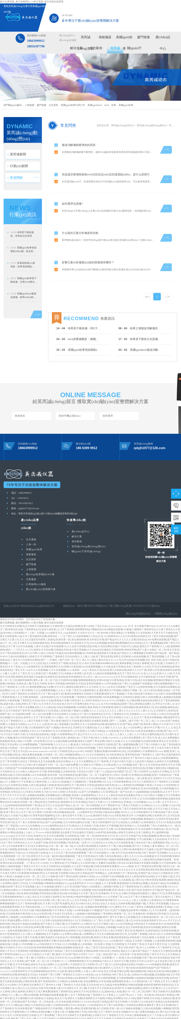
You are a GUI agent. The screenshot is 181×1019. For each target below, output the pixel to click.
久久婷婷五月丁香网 (57, 645)
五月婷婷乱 (105, 956)
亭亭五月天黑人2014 (166, 685)
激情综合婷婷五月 (140, 617)
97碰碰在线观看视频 (118, 841)
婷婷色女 (52, 658)
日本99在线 (128, 641)
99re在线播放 (146, 837)
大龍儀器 (31, 561)
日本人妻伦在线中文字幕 (68, 797)
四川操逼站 (37, 980)
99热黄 (158, 712)
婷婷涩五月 (121, 915)
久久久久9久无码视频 (17, 780)
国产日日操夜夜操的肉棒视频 (28, 749)
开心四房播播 (72, 919)
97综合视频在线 (8, 736)
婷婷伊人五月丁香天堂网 (37, 699)
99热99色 (92, 993)
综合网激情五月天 (40, 692)
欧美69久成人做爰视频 (57, 705)
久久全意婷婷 (143, 614)
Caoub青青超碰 (80, 892)
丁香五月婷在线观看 (162, 617)
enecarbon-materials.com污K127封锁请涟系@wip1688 (56, 733)
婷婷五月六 (94, 831)
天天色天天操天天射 (14, 716)
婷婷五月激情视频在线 (126, 689)
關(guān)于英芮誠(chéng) (86, 533)
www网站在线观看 (28, 976)
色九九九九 (24, 969)
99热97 (82, 885)
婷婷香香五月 (146, 689)
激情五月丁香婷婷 (149, 628)
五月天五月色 (160, 790)
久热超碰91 (18, 858)
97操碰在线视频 (131, 990)
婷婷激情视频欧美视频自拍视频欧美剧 (57, 929)
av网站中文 (89, 905)
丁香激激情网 (94, 763)
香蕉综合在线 (15, 611)
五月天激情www (54, 915)
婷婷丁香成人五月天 (149, 1017)
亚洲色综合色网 (52, 851)
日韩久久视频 (155, 777)
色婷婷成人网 (45, 831)
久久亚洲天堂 (81, 827)
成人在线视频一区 (87, 925)
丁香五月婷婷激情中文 (102, 804)
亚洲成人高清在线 (60, 692)
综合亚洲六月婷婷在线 (114, 651)
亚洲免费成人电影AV (110, 780)
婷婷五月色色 (87, 766)
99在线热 (72, 875)
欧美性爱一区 (63, 621)
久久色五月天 (149, 648)
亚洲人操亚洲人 (50, 611)
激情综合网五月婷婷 (132, 946)
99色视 (112, 685)
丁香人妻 (28, 939)
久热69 (55, 821)
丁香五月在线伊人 (162, 878)
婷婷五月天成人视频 (44, 810)
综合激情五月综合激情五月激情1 (77, 814)
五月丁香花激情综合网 (34, 617)
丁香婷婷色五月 (32, 611)
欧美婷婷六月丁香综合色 (124, 854)
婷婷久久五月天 (69, 749)
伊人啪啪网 (12, 898)
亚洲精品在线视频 (141, 756)
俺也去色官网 (7, 1007)
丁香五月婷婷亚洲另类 (134, 790)
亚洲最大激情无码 (155, 749)
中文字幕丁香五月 (87, 875)
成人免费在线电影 (144, 993)
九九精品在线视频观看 (104, 655)
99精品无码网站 (42, 821)
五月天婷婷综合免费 (11, 607)
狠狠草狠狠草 (25, 661)
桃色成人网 (25, 665)
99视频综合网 (144, 797)
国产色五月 (106, 892)
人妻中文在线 (41, 628)
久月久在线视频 (57, 651)
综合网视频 (137, 766)
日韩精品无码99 (62, 631)
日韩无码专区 (81, 810)
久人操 (110, 834)
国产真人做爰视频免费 (126, 726)
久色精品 (48, 980)
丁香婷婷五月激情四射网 (88, 678)
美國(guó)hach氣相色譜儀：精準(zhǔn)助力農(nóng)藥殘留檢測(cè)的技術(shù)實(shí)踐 (23, 309)
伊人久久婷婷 (147, 929)
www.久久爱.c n (155, 783)
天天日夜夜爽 (144, 821)
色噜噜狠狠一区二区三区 (16, 837)
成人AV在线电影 (45, 868)
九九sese (87, 797)
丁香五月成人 (102, 607)
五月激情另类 (39, 763)
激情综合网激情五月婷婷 (77, 675)
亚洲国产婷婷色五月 (132, 770)
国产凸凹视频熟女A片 (93, 773)
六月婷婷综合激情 (133, 986)
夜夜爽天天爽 (49, 922)
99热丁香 (146, 834)
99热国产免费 (92, 733)
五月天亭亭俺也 (21, 946)
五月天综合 (174, 760)
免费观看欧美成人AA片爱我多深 (129, 963)
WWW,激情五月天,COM (74, 861)
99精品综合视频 (111, 793)
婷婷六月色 (80, 993)
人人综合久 (53, 763)
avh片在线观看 (38, 756)
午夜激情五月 (47, 712)
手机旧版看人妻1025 (54, 969)
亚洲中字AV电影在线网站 (128, 969)
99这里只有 (57, 675)
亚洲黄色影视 (88, 990)
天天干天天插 (45, 912)
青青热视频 (54, 753)
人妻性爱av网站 (71, 990)
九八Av (106, 668)
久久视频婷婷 (38, 915)
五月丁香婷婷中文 (110, 787)
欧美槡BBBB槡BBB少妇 (105, 645)
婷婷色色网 (170, 912)
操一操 (50, 837)
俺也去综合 (157, 1000)
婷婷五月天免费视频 (168, 743)
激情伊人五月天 (63, 868)
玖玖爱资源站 (116, 661)
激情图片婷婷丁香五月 (43, 841)
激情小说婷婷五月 (54, 878)
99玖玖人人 (126, 793)
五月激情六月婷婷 (41, 793)
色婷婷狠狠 (161, 780)
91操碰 (22, 760)
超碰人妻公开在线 (110, 770)
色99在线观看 (151, 770)
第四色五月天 (81, 624)
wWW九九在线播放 (29, 807)
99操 (149, 790)
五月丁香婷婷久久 (161, 763)
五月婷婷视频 (166, 770)
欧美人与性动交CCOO (85, 726)
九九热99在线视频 (150, 990)
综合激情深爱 (148, 722)
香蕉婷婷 (170, 922)
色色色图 (5, 909)
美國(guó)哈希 (126, 105)
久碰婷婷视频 (13, 848)
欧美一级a (84, 929)
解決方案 (76, 48)
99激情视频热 (92, 895)
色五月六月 (61, 980)
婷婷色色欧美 (72, 1017)
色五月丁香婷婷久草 (142, 729)
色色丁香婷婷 (133, 648)
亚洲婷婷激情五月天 (129, 810)
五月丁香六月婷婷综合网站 (92, 1003)
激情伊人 (108, 949)
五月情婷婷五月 (100, 736)
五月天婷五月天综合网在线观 (89, 760)
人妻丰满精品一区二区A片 (164, 827)
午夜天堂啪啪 (79, 631)
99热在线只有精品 (164, 976)
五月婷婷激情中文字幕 (145, 793)
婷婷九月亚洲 (155, 651)
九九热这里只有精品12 (144, 743)
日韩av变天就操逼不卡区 (39, 746)
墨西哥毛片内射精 (91, 793)
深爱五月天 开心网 (76, 969)
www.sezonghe (7, 817)
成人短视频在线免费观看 (93, 888)
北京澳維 (31, 521)
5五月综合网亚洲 (59, 898)
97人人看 (13, 976)
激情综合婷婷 (147, 858)
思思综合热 (139, 749)
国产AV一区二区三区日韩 (100, 1007)
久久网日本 (125, 831)
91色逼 (14, 925)
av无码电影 (18, 614)
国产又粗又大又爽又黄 (52, 905)
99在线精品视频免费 (41, 800)
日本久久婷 (37, 949)
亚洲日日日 (46, 722)
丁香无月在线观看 (72, 932)
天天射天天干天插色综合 (164, 614)
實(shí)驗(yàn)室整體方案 (40, 571)
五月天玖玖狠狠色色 (126, 658)
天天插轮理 (56, 607)
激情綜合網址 (10, 871)
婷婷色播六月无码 (27, 831)
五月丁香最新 (52, 719)
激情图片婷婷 (111, 868)
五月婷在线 (164, 1013)
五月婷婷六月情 (89, 807)
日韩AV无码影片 (122, 756)
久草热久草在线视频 (157, 885)
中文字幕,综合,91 (128, 712)
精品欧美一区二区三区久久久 (164, 898)
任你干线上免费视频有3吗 (154, 824)
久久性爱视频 (36, 865)
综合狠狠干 (147, 810)
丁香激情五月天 (120, 695)
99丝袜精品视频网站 (73, 790)
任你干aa (151, 942)
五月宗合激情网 (54, 817)
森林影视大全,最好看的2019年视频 (103, 672)
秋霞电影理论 (37, 854)
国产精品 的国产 (131, 705)
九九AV (24, 621)
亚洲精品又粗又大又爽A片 (92, 783)
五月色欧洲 (51, 854)
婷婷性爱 (39, 909)
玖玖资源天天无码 (72, 729)
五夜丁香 (147, 939)
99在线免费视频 (110, 678)
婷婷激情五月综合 (75, 665)
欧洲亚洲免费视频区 (118, 624)
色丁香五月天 (149, 719)
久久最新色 (52, 858)
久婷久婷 (33, 766)
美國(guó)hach (94, 105)
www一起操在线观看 (11, 912)
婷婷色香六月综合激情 (142, 919)
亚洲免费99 (51, 1003)
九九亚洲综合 (154, 881)
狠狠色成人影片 (162, 810)
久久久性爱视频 (39, 651)
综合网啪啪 (118, 858)
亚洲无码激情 (93, 665)
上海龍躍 (29, 105)
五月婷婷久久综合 (43, 939)
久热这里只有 (164, 942)
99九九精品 (132, 628)
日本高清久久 (73, 773)
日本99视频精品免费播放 (122, 821)
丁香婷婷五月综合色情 (65, 638)
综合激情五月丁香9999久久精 (133, 739)
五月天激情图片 (21, 980)
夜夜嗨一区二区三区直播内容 (130, 895)
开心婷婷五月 (146, 868)
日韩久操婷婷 (18, 973)
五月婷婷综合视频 (67, 661)
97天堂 (121, 628)
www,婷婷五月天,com (56, 614)
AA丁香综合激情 (78, 831)
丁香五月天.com (21, 651)
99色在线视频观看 (66, 689)
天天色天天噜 (163, 658)
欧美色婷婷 (95, 878)
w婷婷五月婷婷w (126, 814)
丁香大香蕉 (55, 702)
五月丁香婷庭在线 (80, 976)
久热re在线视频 (133, 939)
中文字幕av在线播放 (32, 851)
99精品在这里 (153, 953)
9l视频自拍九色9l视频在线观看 (106, 611)
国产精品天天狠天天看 (15, 709)
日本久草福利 (7, 902)
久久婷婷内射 (87, 844)
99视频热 (24, 712)
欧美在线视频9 (146, 712)
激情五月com (30, 912)
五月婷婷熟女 (71, 817)
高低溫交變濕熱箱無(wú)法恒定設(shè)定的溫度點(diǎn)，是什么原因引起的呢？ (113, 168)
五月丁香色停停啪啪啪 (149, 699)
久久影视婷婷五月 (33, 648)
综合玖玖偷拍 (12, 783)
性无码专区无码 (95, 621)
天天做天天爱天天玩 (155, 925)
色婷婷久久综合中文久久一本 (83, 614)
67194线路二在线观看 (100, 939)
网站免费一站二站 (30, 695)
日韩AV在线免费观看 (169, 675)
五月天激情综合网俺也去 (166, 668)
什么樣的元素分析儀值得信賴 (82, 220)
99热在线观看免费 (101, 871)
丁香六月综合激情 (96, 834)
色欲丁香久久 (124, 665)
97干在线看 (25, 763)
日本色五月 (61, 939)
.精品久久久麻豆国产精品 (133, 932)
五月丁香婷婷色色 (128, 868)
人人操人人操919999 (92, 953)
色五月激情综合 (39, 827)
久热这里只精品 (156, 865)
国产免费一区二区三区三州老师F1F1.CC (47, 942)
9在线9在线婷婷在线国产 (142, 949)
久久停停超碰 (109, 665)
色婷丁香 (137, 746)
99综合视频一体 (92, 1013)
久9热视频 (71, 925)
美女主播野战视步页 (153, 716)
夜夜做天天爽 (61, 682)
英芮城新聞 (16, 167)
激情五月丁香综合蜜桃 (55, 770)
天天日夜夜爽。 (160, 892)
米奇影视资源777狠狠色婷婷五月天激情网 (40, 990)
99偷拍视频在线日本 (91, 949)
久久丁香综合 (57, 959)
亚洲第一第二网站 (29, 783)
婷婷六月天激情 (19, 966)
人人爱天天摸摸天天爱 (36, 702)
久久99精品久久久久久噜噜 (153, 787)
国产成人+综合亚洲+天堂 (122, 936)
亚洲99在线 (102, 661)
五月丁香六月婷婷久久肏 (152, 726)
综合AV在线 (47, 682)
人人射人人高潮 (137, 881)
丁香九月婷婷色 (158, 807)
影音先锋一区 (54, 756)
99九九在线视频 (98, 624)
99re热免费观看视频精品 (98, 790)
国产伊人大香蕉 (140, 827)
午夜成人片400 (152, 766)
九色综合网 (110, 837)
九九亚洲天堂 (38, 655)
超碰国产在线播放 (142, 665)
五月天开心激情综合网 (66, 668)
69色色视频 (89, 729)
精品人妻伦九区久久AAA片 (106, 641)
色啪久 (16, 936)
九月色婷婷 (25, 871)
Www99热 (38, 925)
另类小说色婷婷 (53, 902)
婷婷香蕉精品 (121, 919)
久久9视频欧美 (77, 763)
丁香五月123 (132, 668)
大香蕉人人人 (113, 976)
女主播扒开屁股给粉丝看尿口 (134, 875)
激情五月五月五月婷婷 (99, 1000)
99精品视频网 (149, 817)
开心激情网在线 (159, 814)
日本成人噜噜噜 (140, 645)
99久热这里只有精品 (98, 983)
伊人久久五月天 (166, 969)
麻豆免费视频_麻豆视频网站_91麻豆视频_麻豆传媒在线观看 (31, 1)
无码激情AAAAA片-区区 (142, 695)
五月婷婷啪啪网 (124, 959)
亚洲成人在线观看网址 (83, 777)
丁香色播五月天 (54, 655)
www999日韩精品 (123, 905)
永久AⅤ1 (32, 760)
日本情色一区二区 (52, 736)
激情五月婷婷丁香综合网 (91, 722)
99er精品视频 (147, 956)
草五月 (74, 885)
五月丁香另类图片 (9, 743)
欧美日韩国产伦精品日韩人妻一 (53, 1013)
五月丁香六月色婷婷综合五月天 (93, 695)
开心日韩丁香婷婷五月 (18, 675)
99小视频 (94, 892)
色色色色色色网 (148, 682)
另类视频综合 (52, 777)
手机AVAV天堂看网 (133, 1013)
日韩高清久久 (77, 682)
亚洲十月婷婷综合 (161, 756)
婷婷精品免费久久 (144, 685)
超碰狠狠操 (143, 773)
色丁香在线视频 (155, 638)
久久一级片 (174, 807)
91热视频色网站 (71, 736)
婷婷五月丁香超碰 (114, 675)
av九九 (173, 824)
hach (106, 105)
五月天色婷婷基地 (123, 824)
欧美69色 (62, 875)
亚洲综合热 (163, 817)
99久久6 (106, 763)
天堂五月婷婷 (39, 665)
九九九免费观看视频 (44, 672)
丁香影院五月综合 (29, 682)
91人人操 (164, 628)
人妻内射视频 (123, 729)
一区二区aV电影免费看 (65, 746)
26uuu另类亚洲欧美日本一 (122, 797)
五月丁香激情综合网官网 (148, 848)
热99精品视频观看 (64, 837)
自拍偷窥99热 (162, 956)
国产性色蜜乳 (62, 885)
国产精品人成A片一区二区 (75, 787)
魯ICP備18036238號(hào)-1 (91, 587)
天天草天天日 (49, 685)
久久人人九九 (96, 692)
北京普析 (53, 105)
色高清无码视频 (57, 824)
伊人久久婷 (24, 915)
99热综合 (129, 760)
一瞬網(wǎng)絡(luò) (166, 595)
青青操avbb (71, 959)
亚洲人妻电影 (68, 719)
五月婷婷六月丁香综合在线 (135, 1003)
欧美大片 (161, 905)
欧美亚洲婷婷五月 (75, 658)
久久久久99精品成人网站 (16, 986)
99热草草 (100, 814)
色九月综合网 (10, 892)
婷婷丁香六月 (10, 790)
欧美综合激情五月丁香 (67, 766)
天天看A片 (48, 885)
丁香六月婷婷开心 (141, 753)
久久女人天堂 (63, 672)
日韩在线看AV (162, 868)
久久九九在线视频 (130, 722)
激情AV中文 (158, 875)
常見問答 (15, 191)
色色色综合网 (161, 959)
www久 (44, 807)
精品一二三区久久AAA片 (19, 631)
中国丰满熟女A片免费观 (122, 614)
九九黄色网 (158, 922)
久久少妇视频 (124, 746)
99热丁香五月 (119, 956)
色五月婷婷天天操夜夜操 (36, 607)
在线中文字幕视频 (108, 807)
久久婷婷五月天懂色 (89, 746)
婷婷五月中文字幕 (170, 746)
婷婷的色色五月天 (104, 817)
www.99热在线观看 (49, 814)
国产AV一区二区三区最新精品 (161, 1007)
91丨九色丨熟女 (99, 936)
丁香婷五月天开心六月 (33, 848)
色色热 (61, 658)
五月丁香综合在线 (20, 949)
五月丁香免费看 (45, 997)
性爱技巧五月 (124, 753)
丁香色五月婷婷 (114, 760)
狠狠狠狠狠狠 (52, 749)
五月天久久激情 (169, 963)
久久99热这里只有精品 (113, 648)
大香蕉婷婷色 (22, 841)
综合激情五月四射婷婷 (111, 631)
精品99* (82, 739)
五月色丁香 (77, 1013)
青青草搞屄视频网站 (43, 797)
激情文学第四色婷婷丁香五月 (28, 719)
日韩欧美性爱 (30, 963)
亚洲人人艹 (30, 1013)
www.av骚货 (127, 848)
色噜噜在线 (73, 949)
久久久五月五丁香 (58, 834)
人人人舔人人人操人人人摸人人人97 (122, 716)
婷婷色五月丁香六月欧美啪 (108, 986)
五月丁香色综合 (14, 1017)
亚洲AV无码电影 (56, 665)
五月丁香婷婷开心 (13, 702)
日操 (96, 848)
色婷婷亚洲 (173, 905)
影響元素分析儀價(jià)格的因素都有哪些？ (90, 245)
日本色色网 (105, 963)
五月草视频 (114, 1003)
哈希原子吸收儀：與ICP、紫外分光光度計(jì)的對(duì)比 (96, 323)
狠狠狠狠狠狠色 (87, 661)
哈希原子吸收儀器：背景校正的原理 (22, 247)
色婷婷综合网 (96, 705)
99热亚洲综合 (116, 736)
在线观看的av (157, 773)
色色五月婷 (37, 969)
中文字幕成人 (72, 844)
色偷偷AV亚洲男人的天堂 (77, 655)
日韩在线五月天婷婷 (144, 905)
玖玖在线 (154, 980)
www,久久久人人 (35, 705)
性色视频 (139, 641)
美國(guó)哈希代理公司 (73, 105)
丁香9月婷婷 (25, 672)
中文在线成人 (122, 804)
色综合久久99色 (104, 824)
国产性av (126, 976)
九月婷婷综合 (115, 783)
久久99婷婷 (87, 1017)
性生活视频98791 (125, 993)
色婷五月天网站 (160, 753)
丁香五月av (77, 672)
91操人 (42, 634)
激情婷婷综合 (37, 780)
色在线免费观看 (77, 834)
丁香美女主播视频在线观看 (148, 888)
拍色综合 (141, 621)
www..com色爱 (110, 922)
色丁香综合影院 (104, 638)
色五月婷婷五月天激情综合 (82, 709)
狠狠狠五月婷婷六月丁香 (102, 827)
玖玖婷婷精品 (164, 648)
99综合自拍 (140, 902)
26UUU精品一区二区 (62, 699)
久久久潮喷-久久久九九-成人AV (114, 709)
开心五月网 (31, 634)
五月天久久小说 (87, 749)
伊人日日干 (122, 817)
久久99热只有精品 (95, 712)
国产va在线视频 (53, 804)
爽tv (66, 976)
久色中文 (87, 645)
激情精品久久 (150, 800)
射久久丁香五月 (21, 655)
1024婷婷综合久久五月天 (117, 617)
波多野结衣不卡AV (82, 865)
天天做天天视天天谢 (120, 743)
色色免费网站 (90, 963)
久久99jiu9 (92, 631)
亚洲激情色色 (70, 756)
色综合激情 (156, 672)
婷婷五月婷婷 (105, 726)
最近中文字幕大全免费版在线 (24, 689)
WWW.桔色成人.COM (81, 986)
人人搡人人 (6, 655)
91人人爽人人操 (86, 638)
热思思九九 (73, 888)
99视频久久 (145, 892)
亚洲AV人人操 (164, 655)
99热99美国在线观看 (155, 861)
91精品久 (66, 851)
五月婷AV (47, 773)
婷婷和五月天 (25, 953)
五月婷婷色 (118, 925)
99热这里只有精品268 (154, 983)
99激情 (127, 611)
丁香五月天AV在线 (38, 844)
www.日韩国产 (102, 858)
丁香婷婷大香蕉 (57, 739)
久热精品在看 (167, 980)
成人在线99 (133, 956)
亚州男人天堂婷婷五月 (73, 946)
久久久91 (86, 736)
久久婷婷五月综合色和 (78, 909)
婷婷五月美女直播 (103, 919)
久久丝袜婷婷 (168, 766)
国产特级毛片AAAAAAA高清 (84, 770)
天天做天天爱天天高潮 (25, 919)
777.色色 (152, 932)
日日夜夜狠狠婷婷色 (11, 878)
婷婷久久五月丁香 (136, 651)
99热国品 (72, 739)
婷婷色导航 (130, 631)
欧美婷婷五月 (154, 902)
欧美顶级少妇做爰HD (35, 658)
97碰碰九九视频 (79, 692)
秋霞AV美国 (104, 925)
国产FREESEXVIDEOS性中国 (69, 800)
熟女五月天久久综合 (49, 787)
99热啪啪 (94, 787)
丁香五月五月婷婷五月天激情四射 (73, 997)
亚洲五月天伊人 (130, 780)
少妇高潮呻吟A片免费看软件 (142, 733)
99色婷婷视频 (81, 878)
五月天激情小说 (163, 858)
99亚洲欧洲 (12, 1000)
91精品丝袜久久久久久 (18, 800)
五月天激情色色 (146, 658)
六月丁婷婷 (153, 963)
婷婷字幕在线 (63, 841)
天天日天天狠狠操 (104, 915)
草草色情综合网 (47, 875)
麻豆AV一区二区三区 (55, 949)
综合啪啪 (171, 865)
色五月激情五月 (142, 1010)
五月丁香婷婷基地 (97, 881)
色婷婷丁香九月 (166, 793)
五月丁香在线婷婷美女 (12, 634)
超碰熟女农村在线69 (106, 766)
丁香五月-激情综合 (92, 922)
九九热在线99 (159, 821)
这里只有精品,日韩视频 (103, 909)
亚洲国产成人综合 (147, 854)
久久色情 (13, 797)
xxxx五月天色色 (78, 881)
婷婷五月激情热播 (9, 682)
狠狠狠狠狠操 (37, 1003)
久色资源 (159, 919)
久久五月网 (21, 678)
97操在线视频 (124, 827)
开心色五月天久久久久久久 (87, 716)
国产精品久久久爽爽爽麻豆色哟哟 (135, 634)
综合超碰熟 (161, 689)
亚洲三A (174, 733)
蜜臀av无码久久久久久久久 (29, 902)
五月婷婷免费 (123, 885)
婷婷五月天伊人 (64, 810)
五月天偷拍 (171, 936)
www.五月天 (101, 685)
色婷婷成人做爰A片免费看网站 (55, 716)
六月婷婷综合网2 (60, 986)
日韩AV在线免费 (149, 678)
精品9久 (76, 807)
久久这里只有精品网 (82, 848)
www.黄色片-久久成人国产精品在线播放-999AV (80, 1010)
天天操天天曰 (59, 895)
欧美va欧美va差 (53, 729)
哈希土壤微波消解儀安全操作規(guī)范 (147, 323)
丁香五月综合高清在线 (103, 929)
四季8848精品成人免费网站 (79, 915)
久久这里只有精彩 (76, 628)
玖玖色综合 (17, 699)
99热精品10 (12, 665)
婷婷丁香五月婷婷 (155, 973)
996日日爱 (75, 922)
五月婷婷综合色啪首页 (124, 1000)
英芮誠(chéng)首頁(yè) (86, 48)
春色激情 (13, 760)
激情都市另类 (100, 797)
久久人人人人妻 (20, 1003)
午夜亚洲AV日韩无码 (22, 909)
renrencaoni (91, 800)
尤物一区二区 (87, 817)
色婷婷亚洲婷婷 (151, 966)
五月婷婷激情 (106, 689)
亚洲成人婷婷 (10, 712)
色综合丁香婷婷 (28, 743)
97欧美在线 (73, 824)
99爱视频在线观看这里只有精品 (45, 932)
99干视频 (15, 851)
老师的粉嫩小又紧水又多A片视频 (55, 993)
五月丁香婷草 (101, 743)
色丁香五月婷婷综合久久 (16, 824)
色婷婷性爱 (87, 919)
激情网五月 (67, 624)
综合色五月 (63, 685)
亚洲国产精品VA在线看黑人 (88, 868)
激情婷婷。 (35, 678)
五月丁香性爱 (7, 810)
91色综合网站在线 (107, 628)
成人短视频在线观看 (33, 777)
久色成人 (155, 739)
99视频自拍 (172, 749)
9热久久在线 (100, 719)
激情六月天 (61, 936)
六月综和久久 (76, 898)
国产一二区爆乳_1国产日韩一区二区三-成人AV (66, 641)
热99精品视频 (169, 953)
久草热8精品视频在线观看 (21, 739)
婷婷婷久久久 (79, 983)
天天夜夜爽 (98, 675)
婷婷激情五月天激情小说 (145, 831)
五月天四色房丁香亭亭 (18, 692)
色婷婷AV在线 (86, 858)
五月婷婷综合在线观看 (58, 848)
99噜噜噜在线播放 (53, 865)
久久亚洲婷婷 (20, 932)
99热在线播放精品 (61, 793)
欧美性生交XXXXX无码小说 (21, 881)
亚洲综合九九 (96, 973)
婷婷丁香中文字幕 (112, 898)
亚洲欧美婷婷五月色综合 (51, 919)
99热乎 (165, 848)
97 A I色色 (118, 939)
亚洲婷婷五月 (140, 912)
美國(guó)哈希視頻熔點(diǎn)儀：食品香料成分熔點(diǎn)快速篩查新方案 (23, 263)
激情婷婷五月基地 (106, 634)
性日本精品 (136, 624)
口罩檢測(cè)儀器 (36, 566)
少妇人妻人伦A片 (59, 881)
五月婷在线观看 (21, 756)
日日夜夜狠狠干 (37, 709)
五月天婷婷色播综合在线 (76, 804)
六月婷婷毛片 (7, 753)
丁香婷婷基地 (7, 678)
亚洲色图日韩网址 (63, 760)
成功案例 (95, 48)
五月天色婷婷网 (163, 837)
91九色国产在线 (39, 824)
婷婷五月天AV (38, 837)
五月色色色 (32, 716)
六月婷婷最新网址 (121, 763)
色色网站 (5, 672)
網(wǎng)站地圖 (67, 40)
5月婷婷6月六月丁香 (96, 946)
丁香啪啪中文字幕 (81, 851)
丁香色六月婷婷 (129, 787)
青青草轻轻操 (132, 736)
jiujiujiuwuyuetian (105, 749)
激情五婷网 (74, 953)
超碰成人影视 (46, 766)
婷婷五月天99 (81, 973)
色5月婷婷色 (89, 634)
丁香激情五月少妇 (70, 956)
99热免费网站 (120, 966)
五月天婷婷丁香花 (134, 925)
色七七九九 (149, 655)
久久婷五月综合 (165, 695)
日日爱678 (170, 716)
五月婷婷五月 (88, 821)
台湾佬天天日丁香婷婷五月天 (107, 997)
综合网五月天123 (79, 705)
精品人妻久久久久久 (128, 837)
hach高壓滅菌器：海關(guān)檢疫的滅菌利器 (89, 334)
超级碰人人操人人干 (27, 814)
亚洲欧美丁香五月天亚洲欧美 (159, 986)
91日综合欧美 (28, 929)
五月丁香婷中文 (106, 993)
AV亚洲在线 (17, 1010)
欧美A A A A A (60, 831)
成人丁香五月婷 (84, 719)
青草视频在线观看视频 (51, 976)
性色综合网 (63, 922)
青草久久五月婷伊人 (90, 668)
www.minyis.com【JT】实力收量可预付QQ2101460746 (138, 607)
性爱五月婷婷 (33, 773)
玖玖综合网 (43, 881)
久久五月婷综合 (151, 746)
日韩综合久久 (18, 773)
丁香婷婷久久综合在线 (73, 966)
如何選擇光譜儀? (74, 194)
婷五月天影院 (10, 821)
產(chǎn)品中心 (67, 35)
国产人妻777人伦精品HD (102, 753)
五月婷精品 (84, 902)
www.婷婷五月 (45, 760)
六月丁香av (170, 638)
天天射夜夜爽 (66, 678)
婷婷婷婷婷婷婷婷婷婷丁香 (22, 787)
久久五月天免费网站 (82, 743)
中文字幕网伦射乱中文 (82, 685)
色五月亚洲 (156, 645)
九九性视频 (129, 898)
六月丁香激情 (66, 611)
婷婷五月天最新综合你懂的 (102, 861)
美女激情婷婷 (78, 621)
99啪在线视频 (135, 966)
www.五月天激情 (30, 936)
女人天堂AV (21, 668)
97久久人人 (167, 709)
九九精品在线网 (71, 607)
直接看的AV (157, 1003)
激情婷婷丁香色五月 (89, 959)
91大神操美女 (165, 854)
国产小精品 (125, 922)
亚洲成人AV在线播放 (135, 783)
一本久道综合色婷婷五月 (31, 729)
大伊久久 (34, 712)
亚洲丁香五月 (10, 793)
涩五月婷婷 (115, 699)
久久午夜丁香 (47, 936)
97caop (67, 865)
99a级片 (120, 909)
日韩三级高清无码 (83, 699)
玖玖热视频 (27, 628)
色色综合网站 (63, 743)
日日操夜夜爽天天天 (19, 827)
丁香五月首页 (83, 837)
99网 (164, 699)
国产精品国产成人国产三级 (129, 1007)
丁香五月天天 (157, 936)
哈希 (113, 105)
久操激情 (112, 739)
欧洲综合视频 (140, 865)
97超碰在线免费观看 (26, 1007)
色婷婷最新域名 (41, 624)
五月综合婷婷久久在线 (64, 695)
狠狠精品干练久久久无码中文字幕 (110, 942)
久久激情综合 (57, 844)
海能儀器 (105, 37)
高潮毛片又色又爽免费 (38, 973)
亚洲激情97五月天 (108, 875)
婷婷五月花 (14, 834)
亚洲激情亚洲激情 (110, 848)
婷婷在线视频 (31, 875)
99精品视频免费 (42, 892)
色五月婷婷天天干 (157, 760)
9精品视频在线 (137, 953)
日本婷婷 (157, 797)
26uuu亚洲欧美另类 (78, 939)
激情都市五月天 (69, 783)
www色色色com (89, 956)
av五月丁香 (25, 793)
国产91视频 (119, 892)
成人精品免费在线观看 (30, 736)
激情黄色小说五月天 (126, 1017)
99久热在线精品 (161, 939)
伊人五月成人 (13, 959)
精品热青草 (132, 892)
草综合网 (55, 624)
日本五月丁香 (121, 949)
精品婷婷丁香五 (125, 685)
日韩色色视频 (172, 1003)
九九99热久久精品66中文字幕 (30, 753)
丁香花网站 (107, 895)
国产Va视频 (52, 709)
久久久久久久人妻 (63, 726)
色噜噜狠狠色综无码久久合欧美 (50, 953)
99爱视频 (65, 777)
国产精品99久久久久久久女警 (120, 621)
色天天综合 (121, 834)
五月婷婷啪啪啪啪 (67, 1003)
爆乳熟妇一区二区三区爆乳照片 (95, 756)
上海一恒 (31, 526)
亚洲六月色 (131, 661)
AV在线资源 (112, 712)
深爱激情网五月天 (53, 648)
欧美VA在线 (87, 607)
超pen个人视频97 (9, 763)
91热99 (63, 709)
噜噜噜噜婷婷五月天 (80, 942)
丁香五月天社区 (19, 733)
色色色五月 (75, 645)
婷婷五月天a (100, 699)
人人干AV (46, 888)
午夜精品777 (143, 1000)
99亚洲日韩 (45, 895)
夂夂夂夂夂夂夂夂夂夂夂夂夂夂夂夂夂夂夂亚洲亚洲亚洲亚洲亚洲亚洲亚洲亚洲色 (136, 851)
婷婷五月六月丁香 (40, 675)
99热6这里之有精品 (79, 854)
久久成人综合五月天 (33, 878)
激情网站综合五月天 (60, 807)
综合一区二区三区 (35, 858)
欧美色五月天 (163, 722)
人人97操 (18, 939)
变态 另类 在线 (153, 641)
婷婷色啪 (111, 814)
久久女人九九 (129, 699)
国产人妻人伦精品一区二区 (151, 631)
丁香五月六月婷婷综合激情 (25, 641)
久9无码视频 (25, 925)
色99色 (104, 614)
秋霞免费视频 (74, 634)
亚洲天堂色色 (166, 800)
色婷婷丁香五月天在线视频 (20, 868)
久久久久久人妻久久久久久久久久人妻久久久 (128, 692)
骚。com (76, 793)
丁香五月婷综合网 (105, 729)
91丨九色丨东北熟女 (143, 976)
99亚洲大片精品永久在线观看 (75, 871)
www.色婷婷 (124, 766)
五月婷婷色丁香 (23, 810)
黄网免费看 (125, 645)
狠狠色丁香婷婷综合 (62, 973)
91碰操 (96, 865)
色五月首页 (173, 631)
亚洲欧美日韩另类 (156, 895)
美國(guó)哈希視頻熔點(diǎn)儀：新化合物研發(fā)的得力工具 (99, 345)
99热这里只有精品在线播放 (25, 905)
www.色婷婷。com (76, 651)
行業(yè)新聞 (17, 179)
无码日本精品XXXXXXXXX (100, 682)
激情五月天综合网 (43, 631)
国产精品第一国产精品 (167, 634)
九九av (34, 895)
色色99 (173, 959)
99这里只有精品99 (56, 634)
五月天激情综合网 (167, 932)
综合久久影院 (132, 858)
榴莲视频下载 (138, 885)
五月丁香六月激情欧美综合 (29, 804)
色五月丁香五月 (125, 655)
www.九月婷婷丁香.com (114, 878)
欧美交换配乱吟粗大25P (134, 777)
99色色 (69, 878)
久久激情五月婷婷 (15, 705)
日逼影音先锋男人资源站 (42, 621)
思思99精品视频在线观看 (45, 871)
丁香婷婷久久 (147, 736)
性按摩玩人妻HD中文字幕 (145, 709)
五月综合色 (92, 966)
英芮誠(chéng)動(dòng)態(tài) (151, 125)
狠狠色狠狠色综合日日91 (72, 1000)
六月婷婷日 (6, 919)
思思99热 (92, 628)
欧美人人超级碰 (75, 895)
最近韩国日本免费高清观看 (94, 702)
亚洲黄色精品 (172, 875)
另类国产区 (134, 817)
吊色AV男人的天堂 (29, 790)
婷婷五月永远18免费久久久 (45, 946)
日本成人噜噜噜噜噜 (135, 997)
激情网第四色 (82, 611)
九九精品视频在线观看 (65, 722)
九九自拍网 (42, 739)
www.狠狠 (163, 733)
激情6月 (117, 790)
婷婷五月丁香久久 (31, 685)
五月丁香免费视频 (152, 624)
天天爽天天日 (24, 624)
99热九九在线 (112, 722)
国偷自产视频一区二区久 (136, 672)
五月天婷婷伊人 (73, 905)
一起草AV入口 (87, 824)
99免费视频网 (30, 726)
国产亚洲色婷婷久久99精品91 (53, 963)
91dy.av (14, 672)
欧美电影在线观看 (70, 821)
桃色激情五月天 (113, 705)
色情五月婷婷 (29, 997)
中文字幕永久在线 (61, 892)
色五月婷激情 (118, 668)
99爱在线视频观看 (162, 665)
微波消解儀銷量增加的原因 (80, 143)
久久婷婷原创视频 (170, 915)
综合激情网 (102, 821)
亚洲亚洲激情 (15, 658)
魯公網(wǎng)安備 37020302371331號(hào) (127, 587)
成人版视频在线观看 (169, 678)
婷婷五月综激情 (122, 638)
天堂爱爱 (63, 854)
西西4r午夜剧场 (72, 648)
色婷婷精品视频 (93, 898)
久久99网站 (31, 993)
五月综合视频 (147, 780)
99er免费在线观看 (157, 621)
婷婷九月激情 (28, 959)
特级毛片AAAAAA (118, 881)
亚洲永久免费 (63, 1007)
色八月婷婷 (6, 749)
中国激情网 (150, 1013)
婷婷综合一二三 (56, 617)
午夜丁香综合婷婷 (68, 858)
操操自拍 (172, 861)
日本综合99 (122, 844)
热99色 (7, 614)
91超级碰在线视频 (143, 959)
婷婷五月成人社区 (13, 1013)
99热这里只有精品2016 (145, 675)
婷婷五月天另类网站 (41, 638)
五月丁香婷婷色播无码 (30, 885)
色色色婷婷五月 (50, 678)
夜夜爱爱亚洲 (32, 1010)
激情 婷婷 (92, 689)
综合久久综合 (107, 885)
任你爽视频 (46, 861)
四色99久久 (19, 746)
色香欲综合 (167, 966)
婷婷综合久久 (70, 902)
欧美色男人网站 (149, 705)
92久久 (138, 655)
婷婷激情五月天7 (153, 804)
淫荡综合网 (123, 953)
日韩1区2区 (154, 915)
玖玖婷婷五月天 (11, 929)
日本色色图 (65, 983)
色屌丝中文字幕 (151, 871)
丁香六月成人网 (27, 1000)
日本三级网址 (143, 814)
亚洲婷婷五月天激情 (94, 980)
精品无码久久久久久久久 (28, 770)
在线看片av (137, 804)
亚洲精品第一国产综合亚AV (121, 773)
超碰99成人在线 (11, 685)
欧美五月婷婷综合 (49, 783)
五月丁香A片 (13, 628)
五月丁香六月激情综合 (140, 878)
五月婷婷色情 (68, 753)
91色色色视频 (138, 638)
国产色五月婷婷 (118, 983)
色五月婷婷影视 (134, 909)
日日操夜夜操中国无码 (18, 895)
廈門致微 (143, 37)
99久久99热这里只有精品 (34, 834)
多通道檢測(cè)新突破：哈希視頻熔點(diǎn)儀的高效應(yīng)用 (23, 278)
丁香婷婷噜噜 (45, 726)
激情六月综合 (20, 865)
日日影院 (157, 1010)
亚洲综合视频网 (19, 922)
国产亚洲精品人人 (100, 854)
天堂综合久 (82, 753)
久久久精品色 (48, 689)
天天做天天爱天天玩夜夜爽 (14, 854)
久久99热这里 (108, 746)
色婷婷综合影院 (171, 651)
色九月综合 (93, 885)
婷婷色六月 (75, 912)
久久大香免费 (108, 865)
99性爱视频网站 (169, 739)
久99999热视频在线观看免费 (39, 1017)
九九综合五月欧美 (96, 739)
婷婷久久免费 (75, 980)
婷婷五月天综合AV (55, 925)
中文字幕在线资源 (29, 888)
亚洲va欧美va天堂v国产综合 (126, 871)
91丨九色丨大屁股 (34, 614)
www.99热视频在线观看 (156, 946)
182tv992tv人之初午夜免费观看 (124, 719)
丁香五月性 (122, 929)
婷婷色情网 (146, 668)
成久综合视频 (145, 661)
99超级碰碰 (35, 922)
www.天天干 (168, 902)
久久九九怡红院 (37, 645)
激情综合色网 (168, 909)
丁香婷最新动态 (123, 749)
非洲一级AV (115, 990)
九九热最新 (125, 861)
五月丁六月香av (155, 997)
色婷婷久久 (39, 817)
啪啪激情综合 (60, 912)
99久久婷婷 (59, 773)
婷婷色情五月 (155, 912)
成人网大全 (137, 861)
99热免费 (46, 695)
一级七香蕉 (141, 760)
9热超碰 (64, 763)
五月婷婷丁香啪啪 (137, 915)
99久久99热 (130, 980)
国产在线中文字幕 (29, 861)
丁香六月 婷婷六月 (112, 1013)
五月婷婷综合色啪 (17, 766)
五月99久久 (6, 746)
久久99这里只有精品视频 (129, 800)
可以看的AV (25, 797)
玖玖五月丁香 (47, 1010)
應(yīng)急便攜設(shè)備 (40, 556)
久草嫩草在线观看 (105, 844)
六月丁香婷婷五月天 (166, 929)
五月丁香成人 (15, 648)
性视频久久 (123, 682)
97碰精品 (86, 912)
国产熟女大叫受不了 (79, 936)
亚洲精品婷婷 (90, 932)
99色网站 (81, 689)
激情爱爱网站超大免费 (41, 668)
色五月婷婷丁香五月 (121, 912)
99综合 (57, 861)
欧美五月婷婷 (26, 821)
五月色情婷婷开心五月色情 (70, 712)
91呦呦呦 (166, 990)
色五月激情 (142, 898)
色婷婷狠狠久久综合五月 (89, 617)
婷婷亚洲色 (143, 936)
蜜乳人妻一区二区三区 (45, 661)
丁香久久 (70, 617)
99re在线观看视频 (91, 648)
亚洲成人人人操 (138, 841)
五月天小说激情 (109, 831)
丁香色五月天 (94, 651)
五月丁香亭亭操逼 (72, 780)
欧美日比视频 (59, 888)
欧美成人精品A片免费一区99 (23, 722)
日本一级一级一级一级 (61, 827)
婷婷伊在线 (134, 834)
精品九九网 (97, 837)
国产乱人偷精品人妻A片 (120, 902)
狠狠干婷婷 (143, 980)
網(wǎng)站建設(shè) (143, 595)
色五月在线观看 (46, 743)
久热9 (137, 824)
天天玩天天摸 (26, 892)
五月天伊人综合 (24, 817)
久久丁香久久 (98, 902)
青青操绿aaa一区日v (104, 1017)
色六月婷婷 (102, 990)
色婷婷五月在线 (46, 1007)
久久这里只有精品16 (47, 1000)
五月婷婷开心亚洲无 (164, 692)
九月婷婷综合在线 (40, 986)
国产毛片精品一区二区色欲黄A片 (40, 983)
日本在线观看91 (57, 628)
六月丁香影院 (10, 807)
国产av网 (59, 1017)
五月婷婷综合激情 (129, 678)
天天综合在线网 (53, 780)
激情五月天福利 (70, 702)
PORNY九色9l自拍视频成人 (14, 638)
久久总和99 (114, 946)
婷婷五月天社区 (106, 800)
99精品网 (134, 682)
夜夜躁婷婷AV (124, 865)
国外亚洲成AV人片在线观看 (134, 807)
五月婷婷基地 (99, 841)
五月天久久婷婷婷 (141, 763)
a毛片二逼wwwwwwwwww (101, 658)
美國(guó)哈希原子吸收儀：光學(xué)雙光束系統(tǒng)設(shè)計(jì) (23, 293)
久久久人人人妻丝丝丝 (108, 777)
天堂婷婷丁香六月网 (49, 956)
